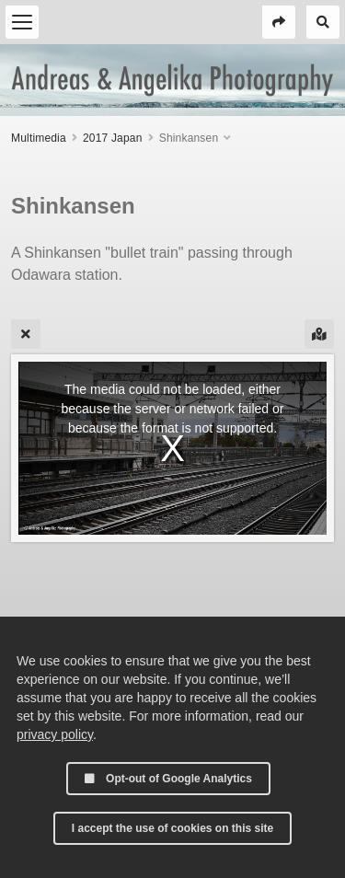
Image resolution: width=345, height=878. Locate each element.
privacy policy (55, 734)
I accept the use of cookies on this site (172, 828)
